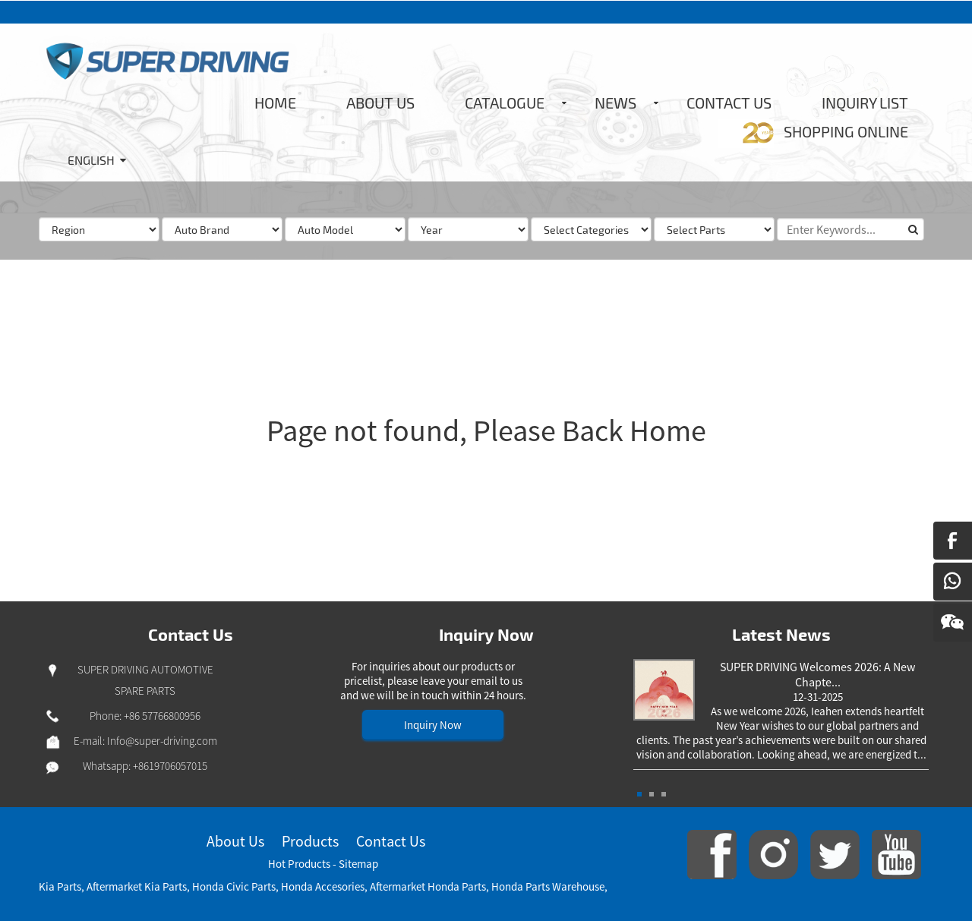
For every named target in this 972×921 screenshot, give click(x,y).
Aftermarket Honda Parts (428, 886)
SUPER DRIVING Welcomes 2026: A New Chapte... (817, 674)
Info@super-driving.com (162, 740)
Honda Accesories (322, 886)
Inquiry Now (433, 725)
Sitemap (358, 863)
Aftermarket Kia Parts (137, 886)
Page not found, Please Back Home (486, 430)
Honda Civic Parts (234, 886)
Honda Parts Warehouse (547, 886)
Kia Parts (60, 886)
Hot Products (299, 863)
